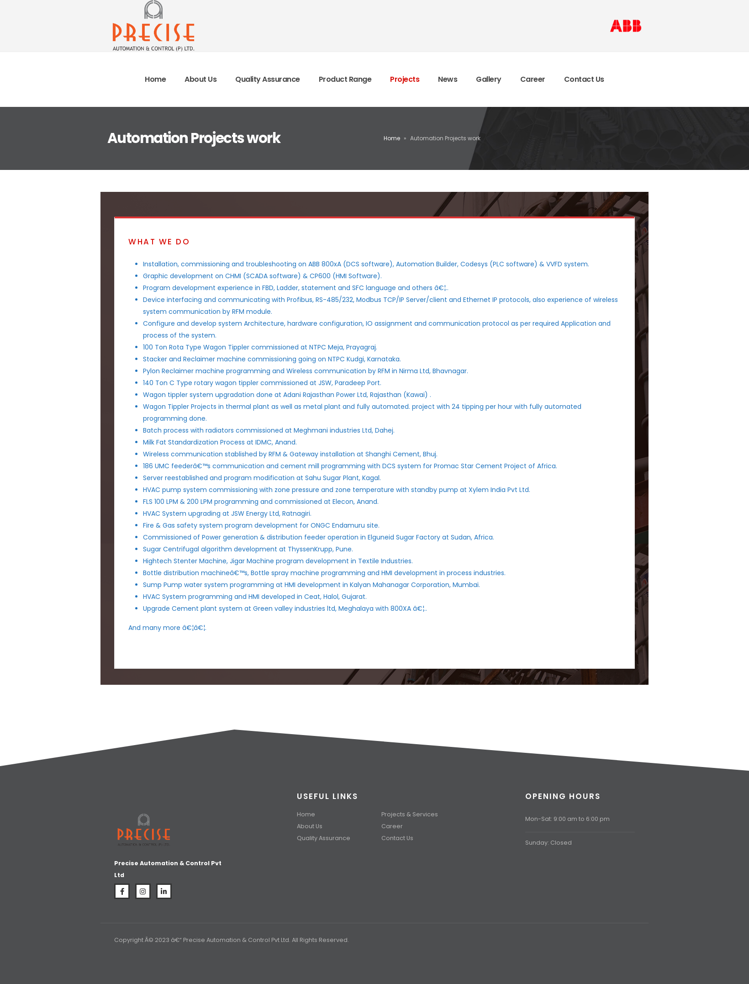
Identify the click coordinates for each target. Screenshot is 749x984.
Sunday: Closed (548, 842)
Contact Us (584, 79)
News (447, 79)
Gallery (488, 79)
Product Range (345, 79)
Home (155, 79)
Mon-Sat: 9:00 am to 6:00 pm (567, 819)
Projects (404, 79)
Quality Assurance (267, 79)
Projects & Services (409, 814)
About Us (200, 79)
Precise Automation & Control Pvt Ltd (236, 940)
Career (532, 79)
